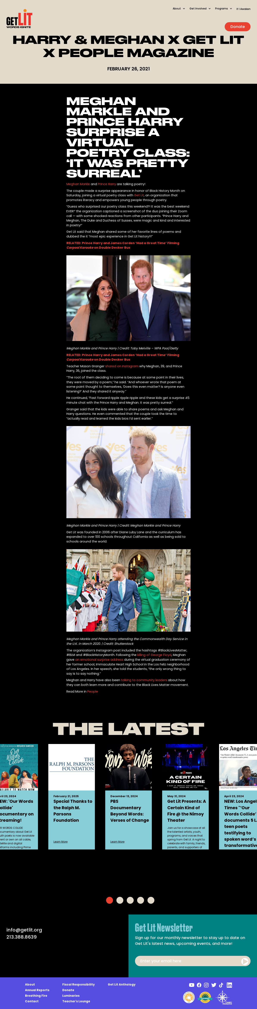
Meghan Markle (78, 184)
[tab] (109, 900)
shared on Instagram (121, 366)
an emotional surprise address (99, 659)
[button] (181, 10)
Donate (237, 26)
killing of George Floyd (154, 655)
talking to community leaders (144, 680)
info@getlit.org (24, 930)
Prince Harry (107, 184)
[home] (19, 19)
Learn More (60, 841)
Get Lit (139, 195)
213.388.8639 (21, 937)
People (92, 691)
